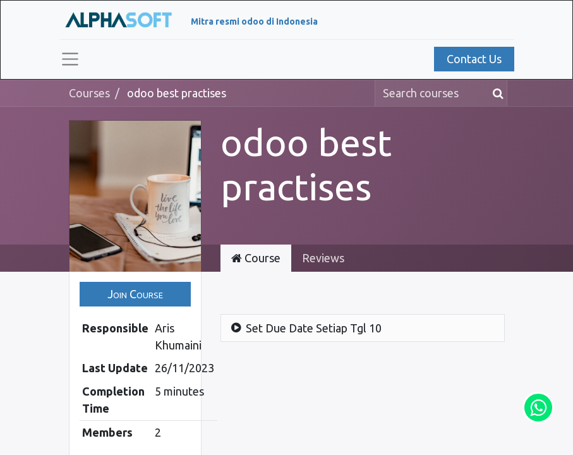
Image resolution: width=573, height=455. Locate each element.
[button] (135, 294)
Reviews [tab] (323, 258)
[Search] (496, 93)
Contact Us (474, 58)
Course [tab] (255, 258)
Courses (89, 93)
